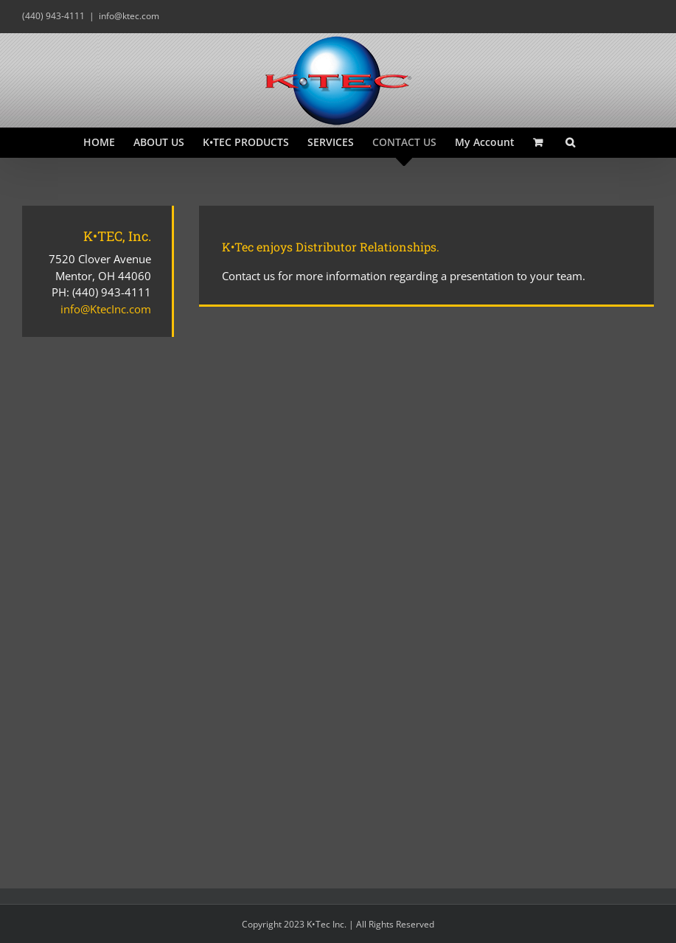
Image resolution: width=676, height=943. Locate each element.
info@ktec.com (129, 16)
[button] (570, 142)
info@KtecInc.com (105, 309)
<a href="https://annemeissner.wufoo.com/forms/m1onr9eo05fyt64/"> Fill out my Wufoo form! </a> (426, 579)
